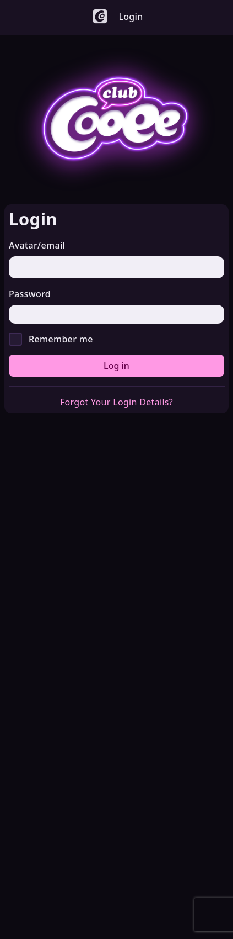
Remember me (61, 339)
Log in (116, 366)
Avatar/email (37, 245)
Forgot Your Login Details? (116, 402)
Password (30, 294)
